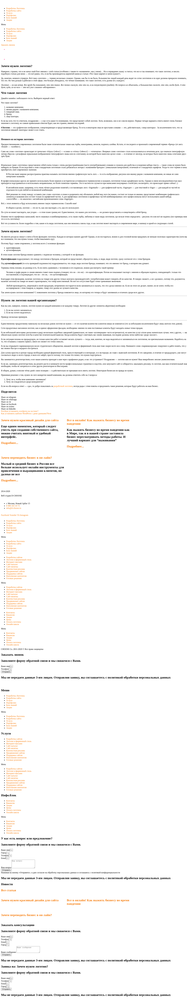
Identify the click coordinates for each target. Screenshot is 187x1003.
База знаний (11, 18)
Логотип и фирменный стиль (18, 560)
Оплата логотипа (13, 622)
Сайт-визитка (12, 567)
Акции (9, 20)
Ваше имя (5, 666)
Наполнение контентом (16, 576)
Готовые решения (14, 578)
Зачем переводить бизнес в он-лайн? (26, 457)
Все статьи (8, 891)
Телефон (5, 669)
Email (3, 858)
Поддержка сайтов (14, 574)
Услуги (9, 13)
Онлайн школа (12, 624)
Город (3, 853)
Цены (8, 619)
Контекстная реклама (15, 569)
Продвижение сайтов (15, 571)
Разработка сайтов (14, 557)
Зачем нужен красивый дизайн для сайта (30, 420)
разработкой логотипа (63, 386)
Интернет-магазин (14, 562)
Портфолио (11, 15)
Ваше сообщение (9, 955)
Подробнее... (9, 443)
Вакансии (10, 615)
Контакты (10, 612)
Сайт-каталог (12, 564)
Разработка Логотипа (15, 8)
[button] (8, 45)
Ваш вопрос (6, 869)
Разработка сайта (13, 11)
